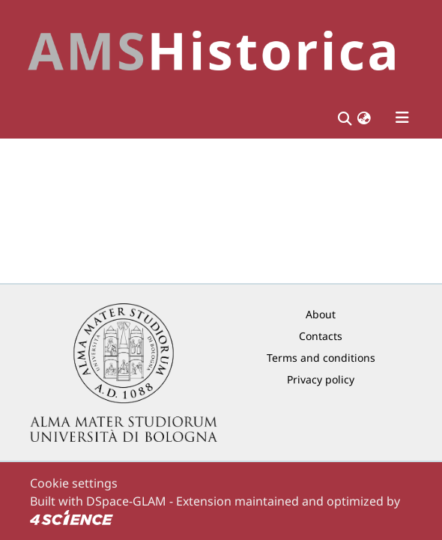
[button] (364, 118)
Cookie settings (74, 483)
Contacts (320, 336)
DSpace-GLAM (126, 501)
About (321, 314)
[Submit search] (344, 118)
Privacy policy (320, 379)
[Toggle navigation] (402, 118)
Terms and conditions (321, 358)
